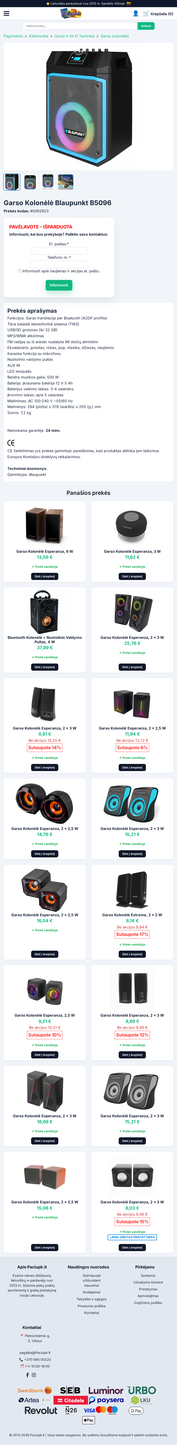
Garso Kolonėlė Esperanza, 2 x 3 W (132, 637)
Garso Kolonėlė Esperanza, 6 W (44, 551)
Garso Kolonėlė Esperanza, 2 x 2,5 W (132, 728)
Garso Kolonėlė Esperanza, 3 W (132, 551)
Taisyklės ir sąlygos (92, 1299)
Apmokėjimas (148, 1296)
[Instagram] (34, 1375)
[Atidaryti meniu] (6, 13)
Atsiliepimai (91, 1292)
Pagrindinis (13, 36)
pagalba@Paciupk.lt (35, 1353)
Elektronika (38, 36)
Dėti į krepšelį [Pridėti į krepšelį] (45, 576)
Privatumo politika (92, 1306)
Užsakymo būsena (148, 1282)
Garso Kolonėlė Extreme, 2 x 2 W (132, 915)
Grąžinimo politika (148, 1303)
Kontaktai (91, 1313)
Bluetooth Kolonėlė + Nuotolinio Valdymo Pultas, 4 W (45, 639)
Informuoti (59, 285)
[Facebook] (27, 1375)
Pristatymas (148, 1289)
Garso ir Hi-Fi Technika (74, 36)
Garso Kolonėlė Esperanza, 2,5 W (45, 1015)
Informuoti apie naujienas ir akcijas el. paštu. (61, 271)
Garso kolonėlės (115, 36)
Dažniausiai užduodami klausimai (91, 1280)
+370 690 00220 (37, 1359)
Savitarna (148, 1275)
